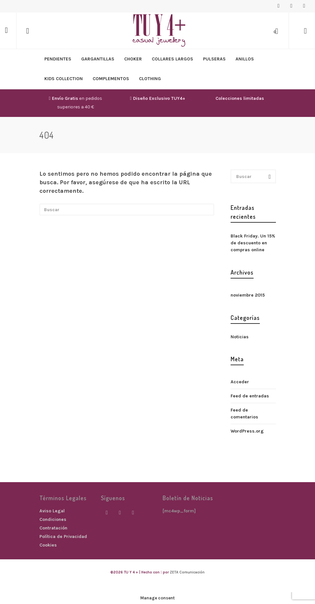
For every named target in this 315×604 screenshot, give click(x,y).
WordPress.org (247, 431)
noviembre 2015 (248, 295)
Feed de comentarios (244, 413)
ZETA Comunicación (187, 572)
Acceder (240, 382)
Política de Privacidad (63, 536)
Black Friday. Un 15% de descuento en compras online (253, 243)
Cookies (48, 545)
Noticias (240, 337)
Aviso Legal (52, 511)
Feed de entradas (250, 396)
